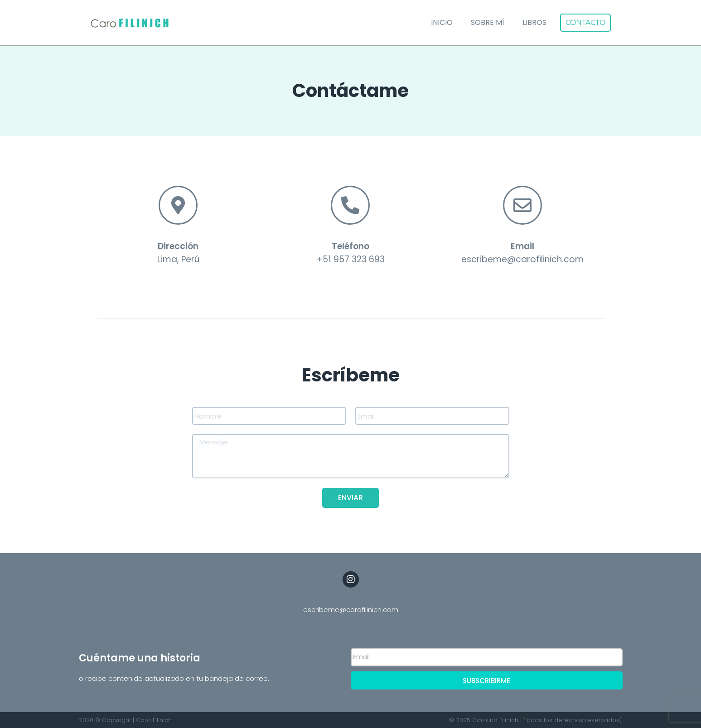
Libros (534, 22)
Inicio (442, 22)
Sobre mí (487, 22)
